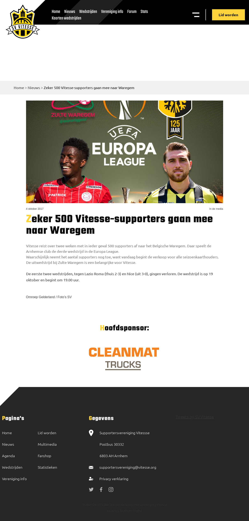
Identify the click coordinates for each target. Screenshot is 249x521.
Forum (132, 11)
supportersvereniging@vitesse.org (127, 467)
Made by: (113, 511)
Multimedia (47, 444)
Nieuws (34, 87)
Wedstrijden (88, 11)
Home (19, 87)
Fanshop (44, 455)
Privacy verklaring (113, 478)
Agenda (8, 455)
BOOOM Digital (130, 511)
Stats (144, 11)
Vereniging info (112, 11)
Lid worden (228, 14)
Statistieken (47, 467)
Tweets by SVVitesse (195, 416)
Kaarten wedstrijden (66, 18)
